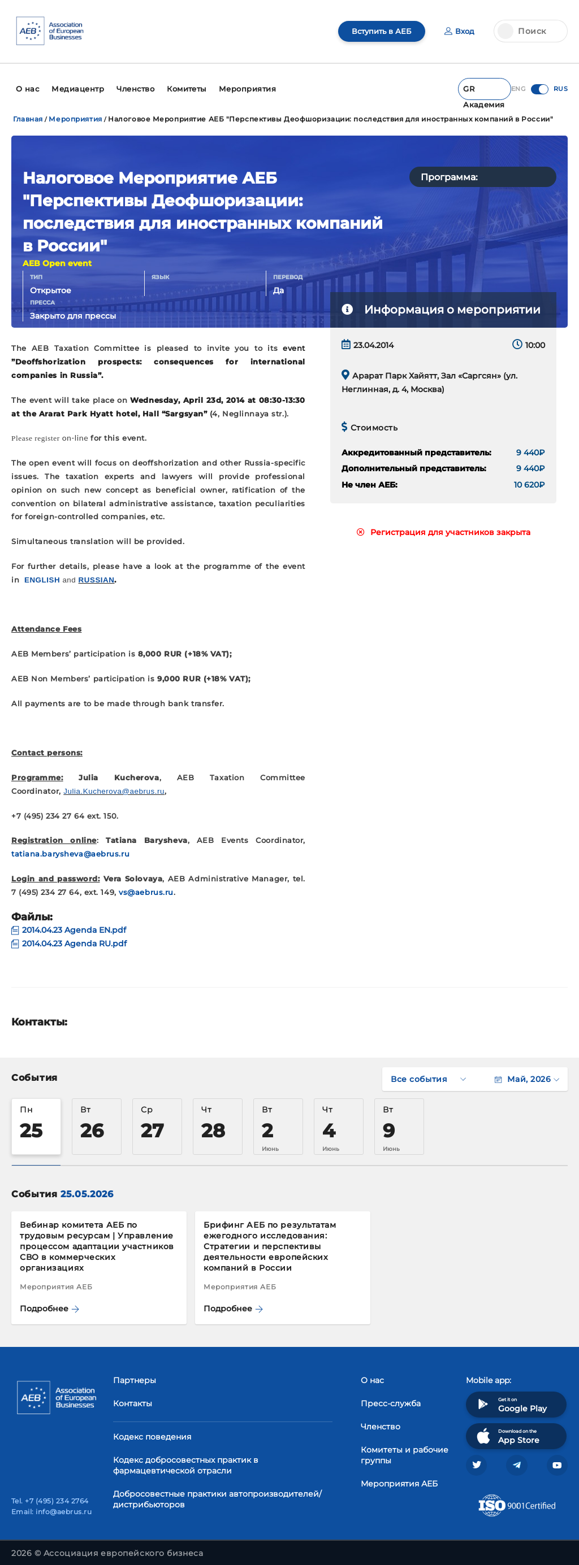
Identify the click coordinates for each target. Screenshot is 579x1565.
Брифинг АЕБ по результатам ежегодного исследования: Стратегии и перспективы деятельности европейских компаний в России (270, 1240)
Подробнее (49, 1303)
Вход (458, 31)
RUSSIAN (97, 574)
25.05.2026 (87, 1188)
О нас (372, 1375)
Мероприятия (75, 114)
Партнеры (134, 1375)
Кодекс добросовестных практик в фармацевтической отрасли (185, 1459)
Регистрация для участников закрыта (443, 527)
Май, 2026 (527, 1073)
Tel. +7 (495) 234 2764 (50, 1498)
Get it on (510, 1398)
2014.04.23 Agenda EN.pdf (68, 925)
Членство (380, 1421)
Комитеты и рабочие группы (404, 1449)
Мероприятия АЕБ (399, 1478)
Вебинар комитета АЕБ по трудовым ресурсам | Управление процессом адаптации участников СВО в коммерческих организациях (97, 1240)
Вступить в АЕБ (378, 31)
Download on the (506, 1430)
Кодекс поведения (152, 1431)
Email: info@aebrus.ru (51, 1509)
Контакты (132, 1398)
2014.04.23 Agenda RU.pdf (69, 938)
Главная (28, 114)
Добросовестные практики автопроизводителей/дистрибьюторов (217, 1493)
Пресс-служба (391, 1398)
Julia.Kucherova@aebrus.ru (114, 786)
